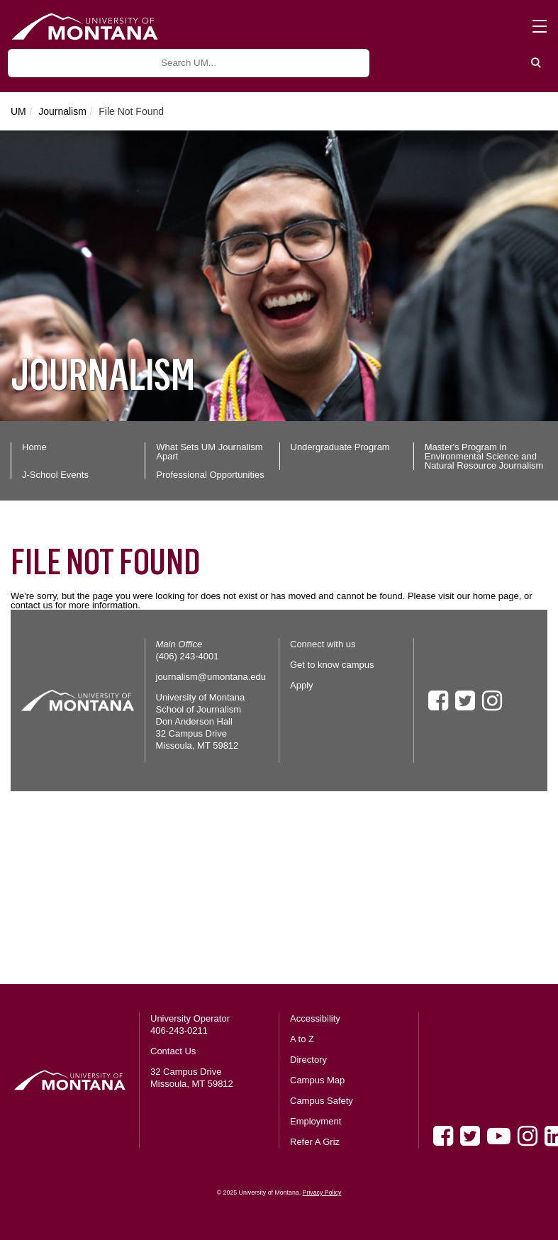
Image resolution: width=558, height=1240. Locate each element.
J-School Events (55, 474)
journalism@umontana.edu (211, 676)
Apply (301, 685)
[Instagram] (527, 1136)
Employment (315, 1121)
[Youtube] (498, 1136)
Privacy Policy (322, 1192)
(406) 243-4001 (187, 656)
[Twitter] (470, 1136)
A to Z (302, 1039)
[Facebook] (443, 1136)
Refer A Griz (315, 1141)
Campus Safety (321, 1100)
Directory (308, 1059)
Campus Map (317, 1080)
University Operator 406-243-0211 (190, 1024)
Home (34, 447)
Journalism (62, 111)
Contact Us (173, 1051)
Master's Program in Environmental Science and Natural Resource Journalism (484, 456)
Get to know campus (332, 664)
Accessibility (315, 1018)
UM (18, 111)
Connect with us (323, 644)
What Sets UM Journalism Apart (209, 452)
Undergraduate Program (340, 447)
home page (496, 596)
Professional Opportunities (210, 474)
